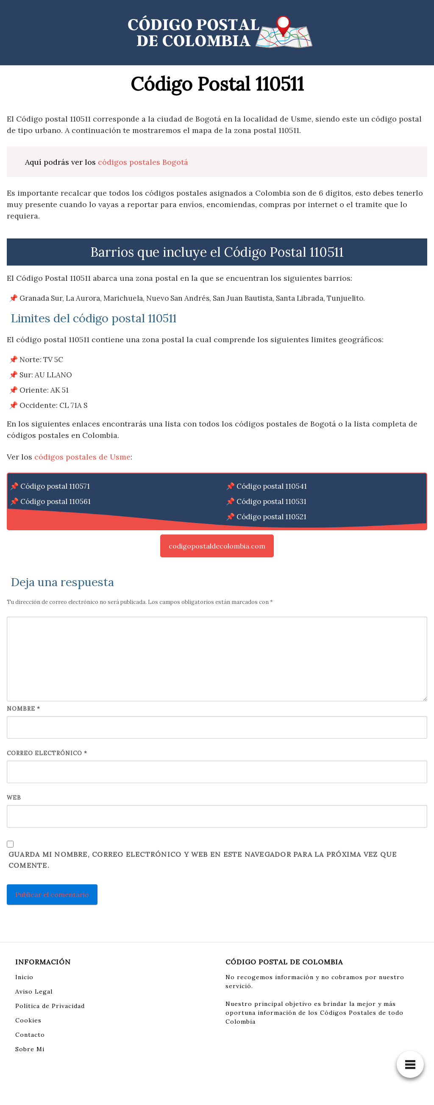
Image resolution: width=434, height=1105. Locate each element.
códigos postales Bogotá (143, 162)
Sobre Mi (30, 1049)
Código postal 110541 (271, 486)
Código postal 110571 (55, 486)
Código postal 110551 (55, 516)
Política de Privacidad (50, 1006)
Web (14, 797)
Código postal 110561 (55, 501)
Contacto (30, 1035)
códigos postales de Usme (82, 457)
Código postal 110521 (271, 516)
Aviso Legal (34, 991)
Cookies (28, 1020)
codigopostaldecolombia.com (217, 546)
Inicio (24, 977)
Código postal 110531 (271, 501)
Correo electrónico (47, 753)
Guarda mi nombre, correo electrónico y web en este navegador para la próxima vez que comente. (202, 860)
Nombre (23, 708)
